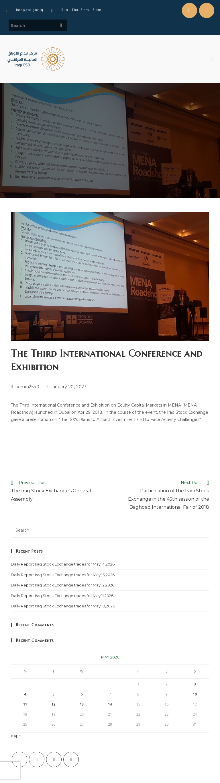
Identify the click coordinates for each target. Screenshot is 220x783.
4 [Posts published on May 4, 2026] (25, 694)
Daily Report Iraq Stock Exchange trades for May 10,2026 (63, 606)
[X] (19, 759)
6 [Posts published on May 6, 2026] (82, 694)
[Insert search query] (110, 530)
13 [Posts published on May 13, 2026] (82, 704)
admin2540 (27, 386)
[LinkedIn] (71, 759)
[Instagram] (54, 759)
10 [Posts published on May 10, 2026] (195, 694)
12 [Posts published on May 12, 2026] (54, 704)
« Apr (15, 735)
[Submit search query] (61, 25)
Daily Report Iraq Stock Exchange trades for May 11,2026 (62, 595)
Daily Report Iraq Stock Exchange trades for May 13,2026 (63, 574)
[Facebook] (36, 759)
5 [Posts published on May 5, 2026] (53, 694)
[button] (211, 59)
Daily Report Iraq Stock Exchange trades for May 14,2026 (63, 564)
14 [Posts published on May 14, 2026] (110, 704)
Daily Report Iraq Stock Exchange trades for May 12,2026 (62, 585)
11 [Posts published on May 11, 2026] (25, 704)
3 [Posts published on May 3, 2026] (195, 684)
